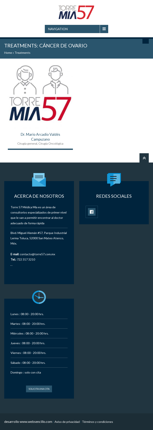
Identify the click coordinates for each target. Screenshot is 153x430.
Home (8, 52)
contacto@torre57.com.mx (37, 254)
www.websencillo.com (36, 421)
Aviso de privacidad (67, 421)
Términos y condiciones (97, 421)
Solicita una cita (39, 388)
